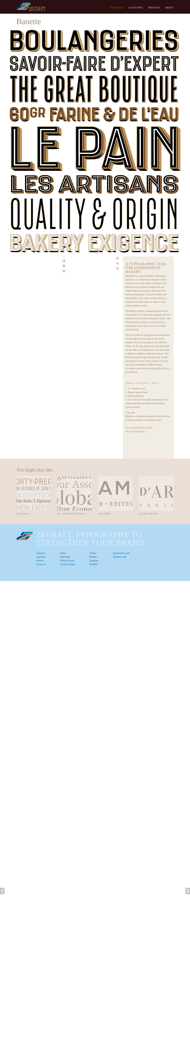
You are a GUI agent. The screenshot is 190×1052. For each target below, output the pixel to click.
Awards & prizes (67, 564)
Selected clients (67, 560)
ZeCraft (30, 7)
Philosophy (65, 557)
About (169, 7)
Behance (93, 557)
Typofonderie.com (121, 553)
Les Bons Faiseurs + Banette (145, 383)
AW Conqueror (135, 431)
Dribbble (93, 564)
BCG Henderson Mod (139, 428)
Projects (154, 7)
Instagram (94, 560)
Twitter (92, 553)
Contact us (41, 564)
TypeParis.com (119, 557)
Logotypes (135, 7)
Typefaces (116, 7)
